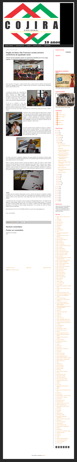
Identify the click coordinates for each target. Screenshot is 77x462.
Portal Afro (59, 392)
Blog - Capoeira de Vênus (61, 250)
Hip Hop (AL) (59, 347)
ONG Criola (59, 384)
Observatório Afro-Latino (61, 374)
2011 (58, 195)
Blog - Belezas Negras (61, 248)
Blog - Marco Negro (60, 267)
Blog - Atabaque (59, 247)
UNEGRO (58, 433)
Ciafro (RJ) (59, 310)
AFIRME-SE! (59, 219)
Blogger (43, 455)
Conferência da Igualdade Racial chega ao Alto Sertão (63, 151)
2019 (58, 130)
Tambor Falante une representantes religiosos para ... (64, 165)
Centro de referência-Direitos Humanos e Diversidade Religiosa (64, 307)
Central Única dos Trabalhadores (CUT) (64, 294)
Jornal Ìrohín (59, 351)
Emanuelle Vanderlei (62, 114)
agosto (59, 142)
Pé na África (59, 408)
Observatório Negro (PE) (61, 377)
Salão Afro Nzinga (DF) (61, 421)
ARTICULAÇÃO (37, 45)
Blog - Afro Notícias (60, 242)
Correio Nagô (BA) (60, 325)
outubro (59, 138)
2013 (58, 192)
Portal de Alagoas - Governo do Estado (63, 395)
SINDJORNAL (59, 429)
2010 (58, 197)
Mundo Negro (59, 363)
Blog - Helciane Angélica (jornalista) (63, 260)
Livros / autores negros (61, 354)
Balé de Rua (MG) (60, 238)
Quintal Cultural (59, 413)
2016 (58, 186)
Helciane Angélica (61, 116)
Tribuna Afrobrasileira (61, 432)
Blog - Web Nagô (60, 278)
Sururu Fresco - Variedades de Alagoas (63, 430)
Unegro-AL (59, 435)
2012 (58, 193)
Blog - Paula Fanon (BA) (61, 273)
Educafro (58, 331)
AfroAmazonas (59, 223)
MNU (58, 362)
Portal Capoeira (59, 394)
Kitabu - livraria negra (61, 353)
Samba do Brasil (59, 423)
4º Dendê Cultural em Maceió (63, 153)
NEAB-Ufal (59, 369)
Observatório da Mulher (61, 375)
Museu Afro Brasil (60, 365)
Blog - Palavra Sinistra (61, 272)
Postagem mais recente (10, 267)
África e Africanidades (61, 441)
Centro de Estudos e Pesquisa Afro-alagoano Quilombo (63, 304)
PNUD (58, 388)
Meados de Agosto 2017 (62, 167)
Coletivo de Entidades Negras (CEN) (63, 319)
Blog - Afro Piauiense (60, 244)
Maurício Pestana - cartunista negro (63, 359)
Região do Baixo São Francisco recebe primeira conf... (63, 155)
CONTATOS (47, 45)
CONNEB (58, 323)
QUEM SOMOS (9, 45)
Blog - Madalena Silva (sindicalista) (63, 266)
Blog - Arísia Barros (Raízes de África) (64, 245)
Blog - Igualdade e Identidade (62, 261)
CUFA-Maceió (59, 326)
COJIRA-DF (59, 314)
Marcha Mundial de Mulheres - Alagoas (64, 357)
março (59, 181)
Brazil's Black (59, 279)
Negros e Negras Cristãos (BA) (62, 371)
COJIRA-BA (59, 313)
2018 (58, 132)
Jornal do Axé (59, 350)
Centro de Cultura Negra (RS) (62, 302)
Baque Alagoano (60, 241)
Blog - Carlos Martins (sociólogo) (63, 251)
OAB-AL (58, 372)
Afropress (58, 226)
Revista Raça (59, 420)
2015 (58, 188)
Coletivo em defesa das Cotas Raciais (63, 320)
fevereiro (59, 182)
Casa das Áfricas (60, 284)
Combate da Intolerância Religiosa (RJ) (64, 322)
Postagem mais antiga (47, 267)
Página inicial (28, 267)
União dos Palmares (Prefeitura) (62, 438)
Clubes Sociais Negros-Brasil (62, 311)
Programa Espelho (60, 401)
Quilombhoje (59, 410)
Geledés (58, 344)
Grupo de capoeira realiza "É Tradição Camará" (63, 158)
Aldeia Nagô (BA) (60, 229)
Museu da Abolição (60, 366)
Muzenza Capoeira (60, 368)
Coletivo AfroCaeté (60, 317)
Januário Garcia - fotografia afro (62, 348)
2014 (58, 190)
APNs (58, 231)
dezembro (60, 135)
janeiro (59, 184)
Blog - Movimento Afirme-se (62, 269)
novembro (60, 137)
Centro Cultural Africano (61, 298)
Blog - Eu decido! (60, 256)
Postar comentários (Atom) (14, 269)
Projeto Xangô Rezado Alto (61, 404)
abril (59, 179)
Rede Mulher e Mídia (60, 414)
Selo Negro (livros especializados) (63, 426)
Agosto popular (60, 148)
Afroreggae (59, 228)
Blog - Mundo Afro (60, 270)
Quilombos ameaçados (62, 172)
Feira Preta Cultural (60, 339)
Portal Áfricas (59, 398)
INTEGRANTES (20, 45)
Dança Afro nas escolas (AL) (62, 329)
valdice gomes (60, 124)
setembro (59, 140)
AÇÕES (29, 45)
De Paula (59, 112)
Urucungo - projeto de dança (62, 439)
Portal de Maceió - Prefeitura (62, 397)
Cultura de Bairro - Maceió (61, 328)
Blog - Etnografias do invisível (62, 254)
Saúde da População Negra (61, 424)
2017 (58, 133)
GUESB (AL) (59, 345)
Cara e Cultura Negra (60, 282)
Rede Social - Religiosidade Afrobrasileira (62, 417)
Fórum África (59, 342)
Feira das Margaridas (61, 143)
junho (59, 176)
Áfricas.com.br (59, 443)
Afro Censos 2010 (60, 222)
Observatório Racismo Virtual (62, 378)
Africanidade (59, 220)
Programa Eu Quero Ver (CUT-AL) (63, 403)
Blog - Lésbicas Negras (61, 264)
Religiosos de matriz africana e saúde (63, 418)
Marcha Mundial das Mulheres (62, 356)
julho (59, 174)
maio (59, 177)
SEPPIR (58, 427)
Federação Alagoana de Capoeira (62, 332)
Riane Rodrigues (61, 120)
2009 (58, 199)
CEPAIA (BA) (59, 308)
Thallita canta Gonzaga (62, 160)
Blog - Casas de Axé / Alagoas (62, 253)
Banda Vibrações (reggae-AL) (62, 239)
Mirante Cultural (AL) (61, 360)
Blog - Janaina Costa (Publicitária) (63, 263)
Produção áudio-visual (61, 400)
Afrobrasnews (59, 225)
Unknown (60, 122)
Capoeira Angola (60, 281)
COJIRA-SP (59, 316)
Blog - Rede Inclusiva (60, 275)
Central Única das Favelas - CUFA (63, 292)
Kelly (59, 118)
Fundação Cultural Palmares (62, 341)
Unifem (58, 436)
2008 (58, 200)
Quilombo (58, 411)
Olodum (58, 382)
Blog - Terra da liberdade (61, 276)
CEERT (58, 290)
